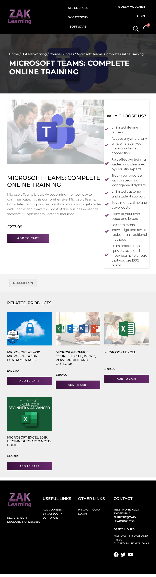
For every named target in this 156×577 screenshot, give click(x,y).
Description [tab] (23, 283)
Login (140, 16)
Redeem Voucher (131, 7)
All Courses (78, 8)
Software (78, 26)
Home (14, 54)
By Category (78, 17)
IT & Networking (34, 54)
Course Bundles (62, 54)
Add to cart (28, 238)
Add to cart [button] (29, 380)
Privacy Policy (89, 509)
